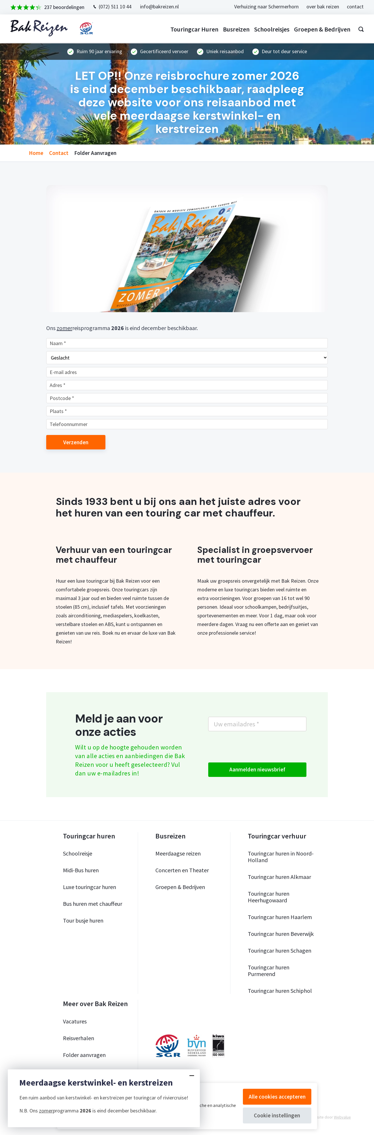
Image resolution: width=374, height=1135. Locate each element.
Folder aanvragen (84, 1054)
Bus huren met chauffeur (92, 903)
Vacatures (75, 1021)
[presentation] (252, 747)
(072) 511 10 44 (116, 6)
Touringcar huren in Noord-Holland (281, 857)
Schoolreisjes (270, 29)
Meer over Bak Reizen (95, 1004)
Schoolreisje (77, 853)
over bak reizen (321, 6)
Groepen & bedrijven (321, 29)
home (36, 152)
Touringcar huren (193, 29)
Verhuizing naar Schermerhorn (265, 6)
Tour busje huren (83, 920)
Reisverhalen (78, 1038)
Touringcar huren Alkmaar (279, 876)
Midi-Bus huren (81, 870)
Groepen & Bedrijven (180, 886)
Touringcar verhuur (277, 836)
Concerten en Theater (182, 870)
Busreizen (235, 29)
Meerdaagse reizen (178, 853)
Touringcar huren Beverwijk (281, 933)
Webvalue (342, 1117)
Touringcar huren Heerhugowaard (268, 897)
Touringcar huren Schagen (279, 950)
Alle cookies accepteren (277, 1096)
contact (354, 6)
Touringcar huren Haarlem (280, 917)
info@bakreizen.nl (160, 6)
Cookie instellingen (277, 1115)
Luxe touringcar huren (89, 886)
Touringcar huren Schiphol (280, 990)
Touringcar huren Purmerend (268, 970)
